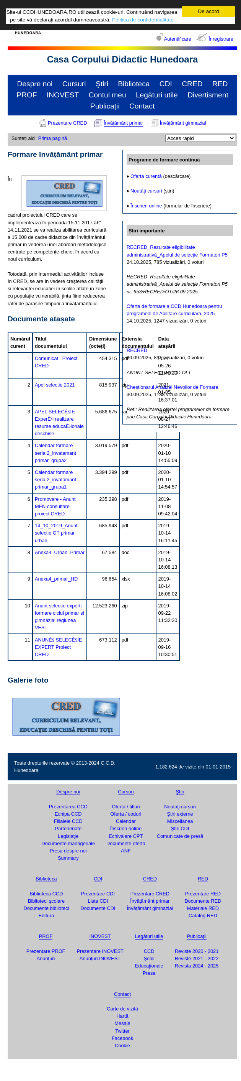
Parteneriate (68, 828)
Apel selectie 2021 (55, 385)
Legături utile (157, 95)
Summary (68, 858)
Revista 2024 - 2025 (197, 966)
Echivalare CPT (126, 836)
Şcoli (149, 958)
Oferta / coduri (125, 814)
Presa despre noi (68, 851)
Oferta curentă (146, 176)
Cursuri (74, 84)
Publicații (105, 106)
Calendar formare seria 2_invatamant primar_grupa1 (55, 479)
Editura (46, 915)
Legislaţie (68, 836)
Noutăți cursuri (146, 191)
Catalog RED (203, 915)
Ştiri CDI (180, 828)
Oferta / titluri (126, 807)
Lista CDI (98, 901)
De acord (208, 11)
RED (220, 84)
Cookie (122, 1045)
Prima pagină (52, 138)
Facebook (122, 1038)
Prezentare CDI (98, 894)
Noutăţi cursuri (180, 807)
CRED (192, 84)
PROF (26, 95)
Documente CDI (97, 908)
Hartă (122, 1016)
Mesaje (122, 1023)
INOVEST (63, 95)
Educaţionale (149, 966)
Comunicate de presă (180, 836)
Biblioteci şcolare (46, 901)
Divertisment (207, 95)
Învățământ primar (123, 123)
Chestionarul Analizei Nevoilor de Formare (172, 387)
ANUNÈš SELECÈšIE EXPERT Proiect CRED (58, 647)
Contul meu (107, 95)
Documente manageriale (68, 843)
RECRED (137, 350)
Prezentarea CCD (68, 807)
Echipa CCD (68, 814)
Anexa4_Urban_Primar (60, 552)
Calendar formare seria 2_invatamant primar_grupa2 (55, 453)
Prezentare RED (203, 894)
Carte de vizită (122, 1009)
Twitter (122, 1031)
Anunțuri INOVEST (100, 958)
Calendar (126, 821)
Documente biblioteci (46, 908)
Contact (142, 106)
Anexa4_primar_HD (56, 579)
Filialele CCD (68, 821)
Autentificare (177, 39)
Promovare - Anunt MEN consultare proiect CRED (55, 506)
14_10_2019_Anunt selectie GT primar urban (56, 533)
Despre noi (35, 84)
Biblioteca (134, 84)
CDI (166, 84)
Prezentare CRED (67, 123)
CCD (149, 951)
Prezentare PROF (45, 951)
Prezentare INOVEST (100, 951)
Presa (149, 973)
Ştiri (102, 84)
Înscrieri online (146, 206)
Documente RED (202, 901)
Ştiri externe (180, 814)
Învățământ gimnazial (183, 123)
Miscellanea (180, 821)
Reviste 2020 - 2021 (197, 951)
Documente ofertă (125, 843)
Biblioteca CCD (46, 894)
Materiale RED (203, 908)
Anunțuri (46, 958)
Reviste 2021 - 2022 (197, 958)
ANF (126, 851)
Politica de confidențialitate (143, 20)
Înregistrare (220, 39)
